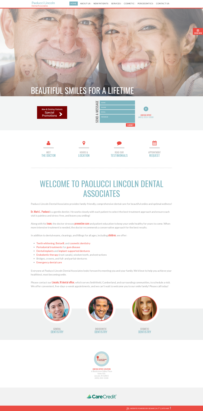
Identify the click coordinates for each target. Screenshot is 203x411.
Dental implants (45, 250)
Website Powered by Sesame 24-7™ (143, 408)
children (112, 235)
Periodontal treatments (49, 247)
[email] (117, 112)
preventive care (81, 223)
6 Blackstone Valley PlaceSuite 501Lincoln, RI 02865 (101, 372)
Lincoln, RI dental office (63, 282)
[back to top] (170, 408)
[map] (101, 358)
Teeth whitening (45, 243)
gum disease (73, 247)
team (49, 223)
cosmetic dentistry (80, 243)
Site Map (165, 408)
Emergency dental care (49, 262)
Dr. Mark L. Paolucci (40, 211)
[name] (117, 102)
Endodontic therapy (47, 254)
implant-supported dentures (74, 250)
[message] (117, 118)
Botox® (60, 243)
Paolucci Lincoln (48, 4)
